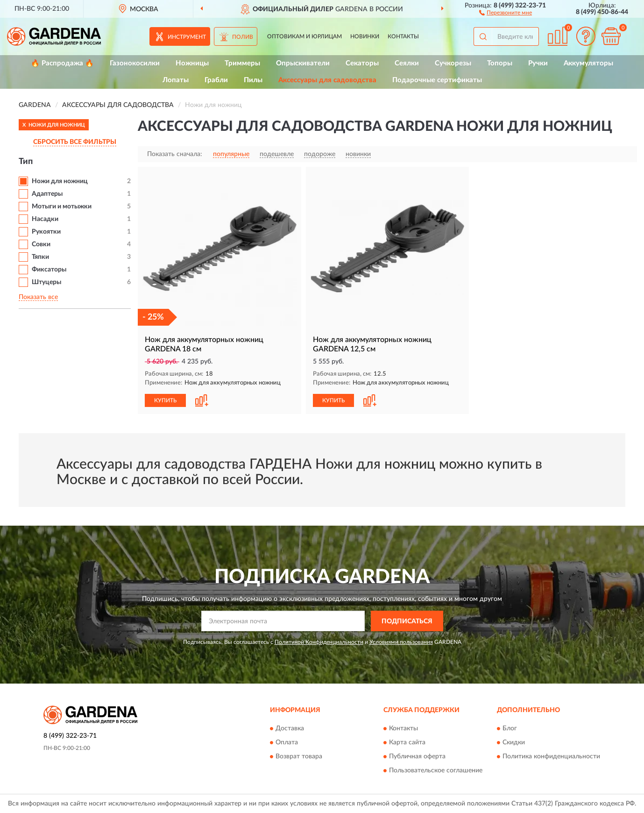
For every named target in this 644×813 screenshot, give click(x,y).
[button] (505, 12)
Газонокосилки (135, 63)
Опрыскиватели (303, 63)
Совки (41, 244)
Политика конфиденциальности (551, 756)
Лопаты (176, 80)
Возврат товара (299, 756)
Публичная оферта (417, 756)
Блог (509, 728)
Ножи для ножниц (60, 181)
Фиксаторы (49, 269)
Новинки (364, 36)
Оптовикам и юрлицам (304, 36)
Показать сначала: (174, 154)
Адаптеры (47, 194)
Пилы (253, 80)
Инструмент (187, 37)
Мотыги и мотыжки (62, 206)
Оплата (287, 742)
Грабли (216, 80)
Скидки (513, 742)
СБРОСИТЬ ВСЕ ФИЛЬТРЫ (74, 142)
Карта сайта (407, 742)
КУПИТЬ (165, 400)
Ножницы (192, 63)
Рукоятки (46, 231)
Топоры (499, 63)
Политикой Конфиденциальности (319, 642)
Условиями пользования (401, 642)
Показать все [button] (38, 297)
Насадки (45, 219)
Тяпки (40, 257)
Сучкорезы (453, 63)
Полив (242, 37)
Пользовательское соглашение (435, 770)
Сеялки (407, 63)
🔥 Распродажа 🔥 (62, 63)
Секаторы (362, 63)
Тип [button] (26, 161)
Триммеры (242, 63)
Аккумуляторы (588, 63)
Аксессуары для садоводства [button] (327, 80)
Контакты (403, 36)
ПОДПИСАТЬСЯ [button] (407, 621)
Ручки (538, 63)
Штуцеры (46, 282)
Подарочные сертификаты (437, 80)
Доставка (290, 728)
